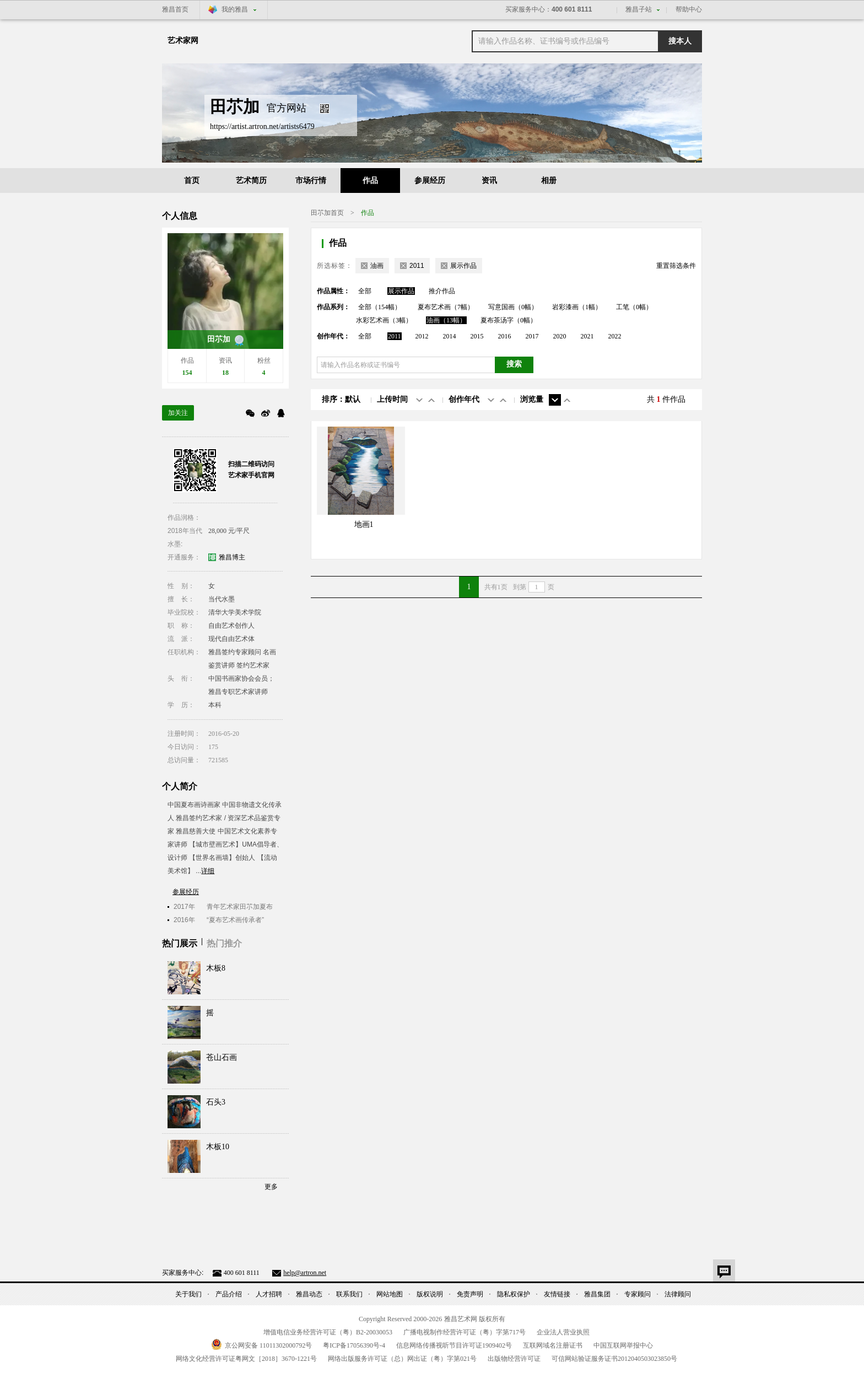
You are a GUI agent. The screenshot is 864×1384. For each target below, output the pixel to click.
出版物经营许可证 (514, 1359)
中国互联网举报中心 (623, 1345)
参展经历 (429, 180)
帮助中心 (689, 9)
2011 (394, 336)
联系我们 (349, 1294)
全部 (364, 291)
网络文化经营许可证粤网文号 (246, 1359)
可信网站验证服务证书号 (614, 1359)
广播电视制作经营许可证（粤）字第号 (464, 1332)
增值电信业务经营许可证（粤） (327, 1332)
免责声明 (470, 1294)
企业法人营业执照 (563, 1332)
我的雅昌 (235, 9)
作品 (370, 180)
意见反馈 (724, 1270)
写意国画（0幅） (513, 307)
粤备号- (354, 1345)
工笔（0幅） (634, 307)
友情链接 (557, 1294)
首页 (191, 180)
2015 (477, 336)
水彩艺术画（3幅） (384, 320)
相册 (549, 180)
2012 (422, 336)
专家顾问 (637, 1294)
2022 (615, 336)
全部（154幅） (379, 307)
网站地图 (389, 1294)
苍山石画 (221, 1057)
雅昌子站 (638, 9)
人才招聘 (269, 1294)
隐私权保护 (513, 1294)
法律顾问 (678, 1294)
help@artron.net (304, 1273)
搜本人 (680, 41)
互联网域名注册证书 (552, 1345)
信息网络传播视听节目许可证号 (454, 1345)
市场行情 (310, 180)
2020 (559, 336)
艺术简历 (251, 180)
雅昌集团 (597, 1294)
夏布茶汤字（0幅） (508, 320)
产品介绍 (228, 1294)
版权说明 (430, 1294)
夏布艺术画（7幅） (446, 307)
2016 (504, 336)
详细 (207, 871)
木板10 (217, 1147)
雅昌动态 (309, 1294)
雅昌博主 (232, 557)
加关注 (178, 413)
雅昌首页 (175, 9)
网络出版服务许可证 (402, 1359)
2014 (449, 336)
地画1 (364, 524)
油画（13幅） (446, 320)
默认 (352, 399)
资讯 (489, 180)
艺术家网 (183, 40)
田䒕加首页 (327, 213)
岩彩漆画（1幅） (577, 307)
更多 (271, 1187)
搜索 (514, 364)
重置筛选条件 (676, 266)
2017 (532, 336)
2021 (587, 336)
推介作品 (442, 291)
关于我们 (188, 1294)
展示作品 (401, 291)
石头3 (215, 1102)
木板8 (215, 968)
